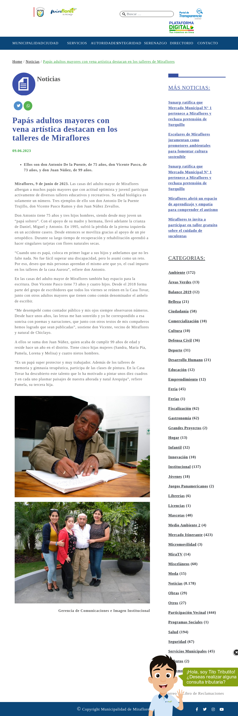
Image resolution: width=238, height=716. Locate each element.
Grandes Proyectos (185, 428)
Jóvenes (175, 477)
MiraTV (175, 554)
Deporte (175, 350)
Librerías (176, 496)
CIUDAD (50, 43)
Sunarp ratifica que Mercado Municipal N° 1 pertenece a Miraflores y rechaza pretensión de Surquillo (190, 113)
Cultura (175, 331)
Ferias (173, 399)
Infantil (175, 447)
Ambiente (176, 273)
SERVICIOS (77, 43)
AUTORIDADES (103, 43)
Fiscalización (179, 408)
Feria (173, 389)
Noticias (33, 62)
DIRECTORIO (181, 43)
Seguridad (177, 642)
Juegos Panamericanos (188, 486)
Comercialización (183, 321)
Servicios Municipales (187, 651)
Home (17, 62)
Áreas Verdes (179, 282)
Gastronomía (179, 418)
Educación (177, 370)
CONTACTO (207, 43)
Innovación (178, 457)
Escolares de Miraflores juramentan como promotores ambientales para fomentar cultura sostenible (189, 145)
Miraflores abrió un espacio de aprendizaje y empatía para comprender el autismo (193, 204)
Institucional (179, 467)
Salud (173, 632)
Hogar (173, 438)
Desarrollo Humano (185, 360)
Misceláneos (179, 564)
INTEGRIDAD (129, 43)
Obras (173, 593)
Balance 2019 (179, 292)
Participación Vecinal (187, 613)
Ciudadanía (178, 311)
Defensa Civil (180, 340)
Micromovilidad (182, 544)
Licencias (176, 506)
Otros (173, 603)
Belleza (174, 302)
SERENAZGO (155, 43)
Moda (173, 574)
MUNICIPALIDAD (24, 43)
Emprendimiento (183, 379)
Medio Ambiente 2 (184, 525)
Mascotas (176, 515)
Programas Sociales (185, 622)
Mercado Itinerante (185, 535)
